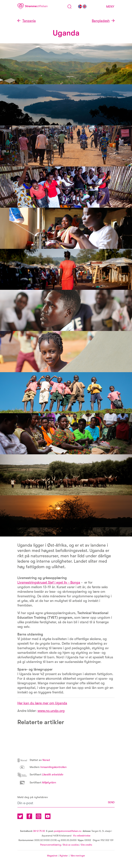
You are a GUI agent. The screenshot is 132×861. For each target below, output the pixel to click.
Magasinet (52, 855)
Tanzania (29, 21)
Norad (33, 760)
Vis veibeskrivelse (81, 835)
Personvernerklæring (50, 844)
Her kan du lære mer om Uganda (42, 703)
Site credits (86, 844)
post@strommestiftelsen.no (67, 831)
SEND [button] (111, 802)
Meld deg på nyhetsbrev (32, 797)
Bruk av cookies (71, 844)
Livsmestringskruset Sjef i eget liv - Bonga (48, 582)
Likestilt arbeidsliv (40, 774)
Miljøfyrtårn (36, 782)
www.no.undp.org (51, 711)
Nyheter (64, 855)
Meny (110, 6)
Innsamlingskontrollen (42, 767)
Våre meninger (78, 855)
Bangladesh (101, 21)
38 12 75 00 (39, 831)
